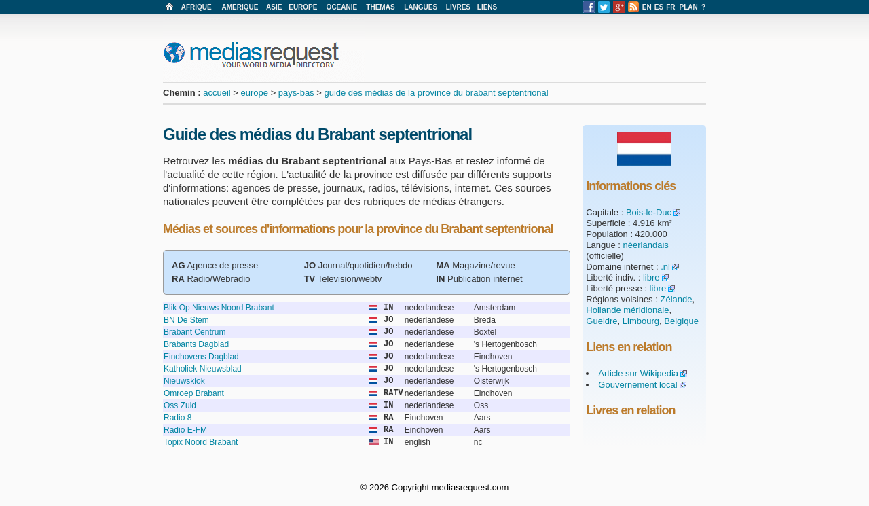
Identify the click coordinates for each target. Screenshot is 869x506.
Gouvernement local (637, 385)
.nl (665, 266)
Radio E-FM (185, 430)
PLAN (689, 7)
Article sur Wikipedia (638, 373)
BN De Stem (186, 320)
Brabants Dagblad (196, 344)
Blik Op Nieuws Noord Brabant (219, 307)
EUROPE (303, 7)
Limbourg (641, 321)
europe (254, 93)
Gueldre (601, 321)
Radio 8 (177, 417)
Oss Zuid (180, 405)
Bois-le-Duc (648, 212)
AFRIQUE (196, 7)
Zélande (676, 299)
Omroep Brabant (194, 393)
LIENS (487, 7)
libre (651, 277)
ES (658, 7)
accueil (216, 93)
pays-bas (296, 93)
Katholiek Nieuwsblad (203, 369)
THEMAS (380, 7)
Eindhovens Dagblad (201, 356)
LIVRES (458, 7)
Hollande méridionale (627, 310)
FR (670, 7)
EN (647, 7)
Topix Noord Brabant (201, 442)
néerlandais (646, 245)
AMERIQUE (240, 7)
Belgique (681, 321)
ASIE (274, 7)
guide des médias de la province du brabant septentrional (436, 93)
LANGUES (420, 7)
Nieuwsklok (184, 381)
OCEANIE (342, 7)
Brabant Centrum (194, 332)
